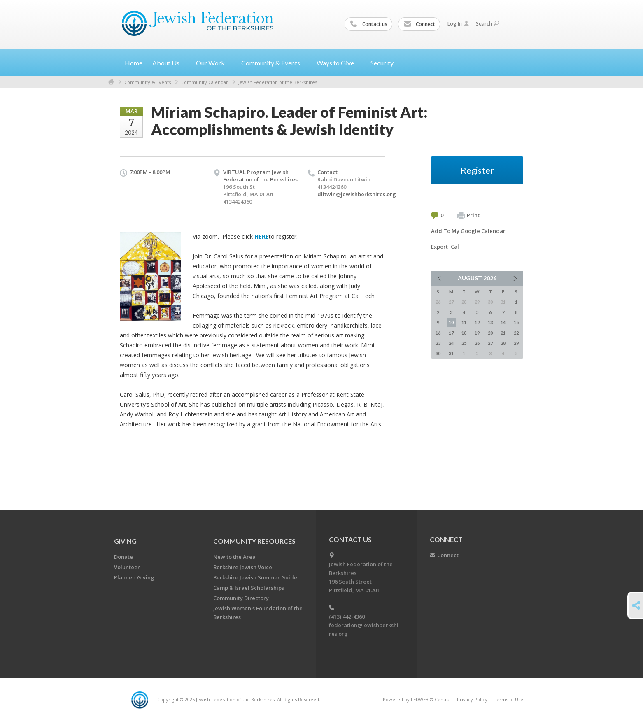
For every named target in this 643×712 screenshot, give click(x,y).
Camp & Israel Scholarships (248, 587)
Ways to (339, 63)
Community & (274, 63)
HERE (261, 236)
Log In (458, 23)
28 (503, 343)
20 (490, 332)
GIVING (125, 541)
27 (490, 343)
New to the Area (234, 557)
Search (487, 23)
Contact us (368, 24)
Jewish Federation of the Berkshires (277, 82)
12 (477, 322)
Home (133, 63)
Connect (419, 24)
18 (463, 332)
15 (516, 322)
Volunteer (127, 567)
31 (451, 353)
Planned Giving (134, 577)
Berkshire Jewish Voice (242, 567)
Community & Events (147, 82)
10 (451, 322)
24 (451, 343)
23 (438, 343)
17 (451, 332)
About (169, 63)
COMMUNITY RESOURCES (254, 541)
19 (477, 332)
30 (438, 353)
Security (382, 63)
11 (463, 322)
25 (463, 343)
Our (213, 63)
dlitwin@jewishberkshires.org (356, 194)
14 (503, 322)
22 (516, 332)
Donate (123, 557)
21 (503, 332)
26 (477, 343)
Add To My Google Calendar (468, 231)
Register (477, 170)
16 (438, 332)
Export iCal (445, 246)
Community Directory (241, 598)
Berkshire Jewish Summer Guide (255, 577)
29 (516, 343)
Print (468, 216)
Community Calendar (204, 82)
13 (490, 322)
